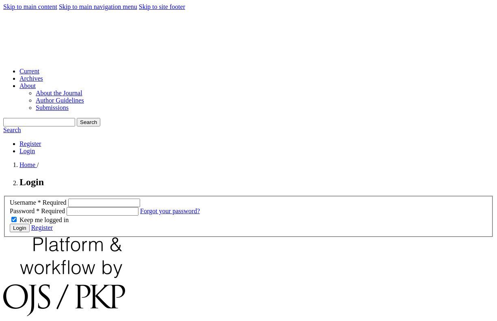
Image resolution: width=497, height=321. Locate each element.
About (27, 85)
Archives (31, 78)
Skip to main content (30, 6)
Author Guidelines (60, 100)
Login (27, 151)
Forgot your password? (170, 211)
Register (30, 143)
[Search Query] (39, 122)
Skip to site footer (162, 6)
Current (29, 71)
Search (88, 122)
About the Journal (59, 93)
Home (28, 164)
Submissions (52, 107)
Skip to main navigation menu (98, 6)
